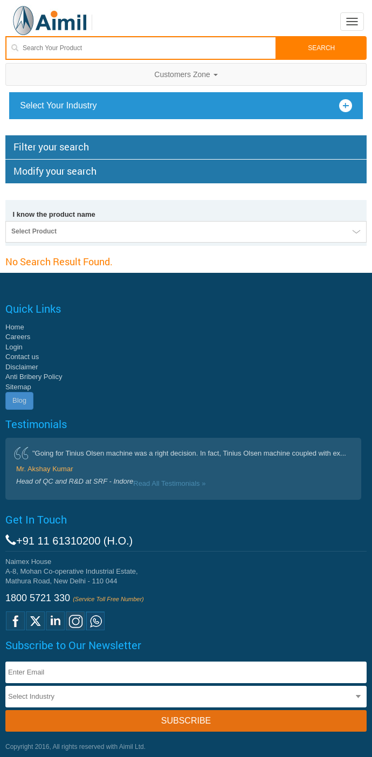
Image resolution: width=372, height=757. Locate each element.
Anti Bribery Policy (33, 377)
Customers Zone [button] (185, 74)
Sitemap (18, 387)
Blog (19, 400)
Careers (17, 337)
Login (14, 347)
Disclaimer (21, 367)
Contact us (22, 357)
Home (14, 327)
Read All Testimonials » (169, 483)
